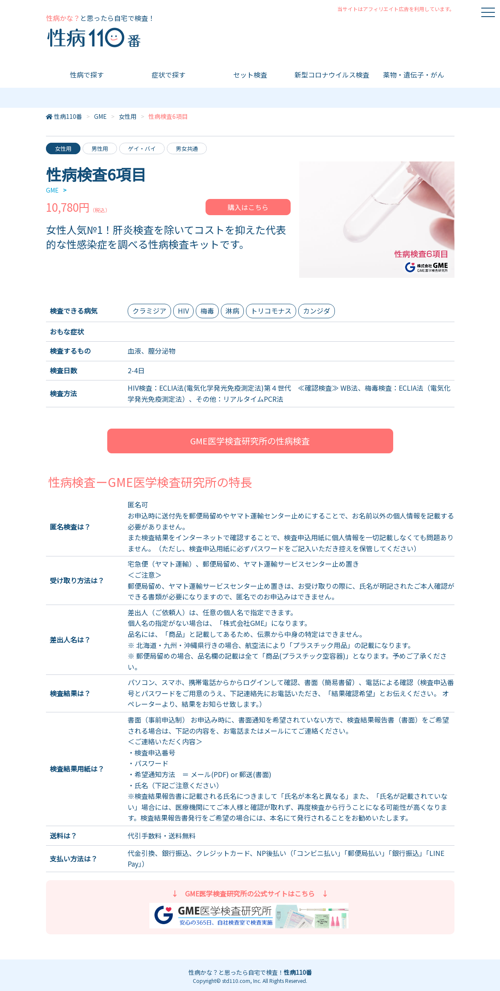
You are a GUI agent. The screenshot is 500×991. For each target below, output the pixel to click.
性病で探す (87, 74)
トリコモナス (271, 310)
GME (100, 116)
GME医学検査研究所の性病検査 (250, 441)
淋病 (232, 310)
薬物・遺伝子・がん (413, 74)
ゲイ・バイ (142, 148)
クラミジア (149, 310)
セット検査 (250, 74)
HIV (183, 310)
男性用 (99, 148)
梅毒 (207, 310)
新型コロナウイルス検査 (331, 74)
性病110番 (68, 116)
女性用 (128, 116)
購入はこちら (248, 207)
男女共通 (187, 148)
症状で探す (168, 74)
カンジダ (316, 310)
